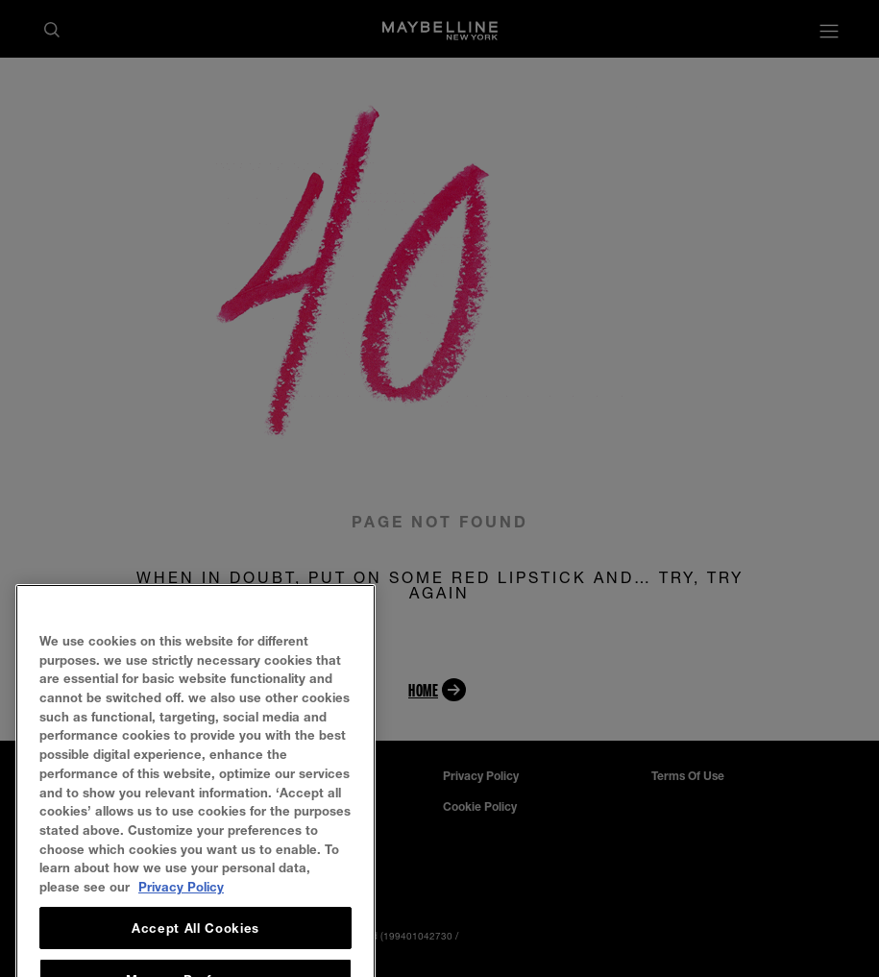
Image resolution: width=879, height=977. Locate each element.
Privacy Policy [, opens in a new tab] (181, 908)
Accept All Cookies (195, 949)
